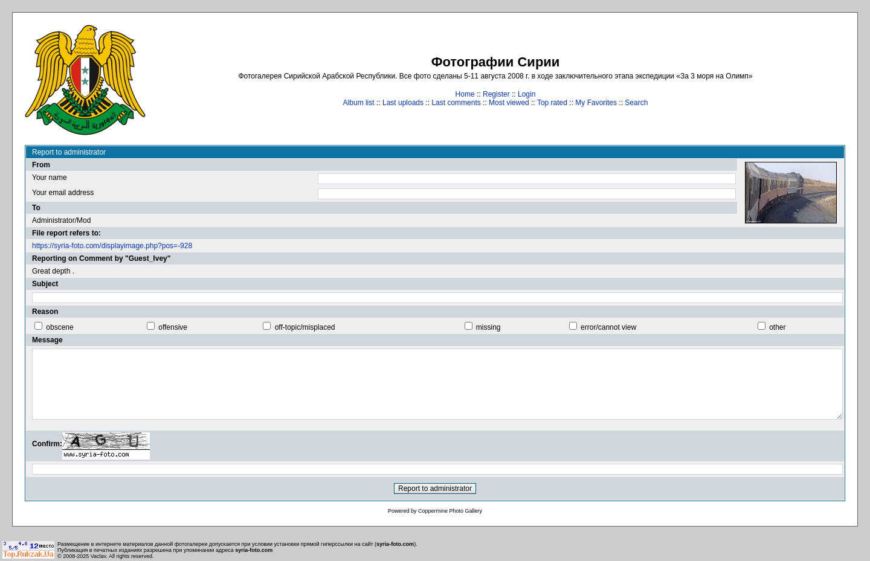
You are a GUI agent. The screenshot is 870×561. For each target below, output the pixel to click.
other (777, 327)
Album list (359, 102)
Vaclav (98, 556)
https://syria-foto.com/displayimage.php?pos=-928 (112, 246)
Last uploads (403, 102)
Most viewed (509, 102)
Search (636, 102)
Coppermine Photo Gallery (450, 511)
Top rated (552, 102)
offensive (172, 327)
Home (465, 94)
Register (496, 94)
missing (488, 327)
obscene (59, 327)
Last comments (455, 102)
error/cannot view (608, 327)
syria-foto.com (395, 544)
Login (526, 94)
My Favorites (596, 102)
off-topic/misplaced (305, 327)
